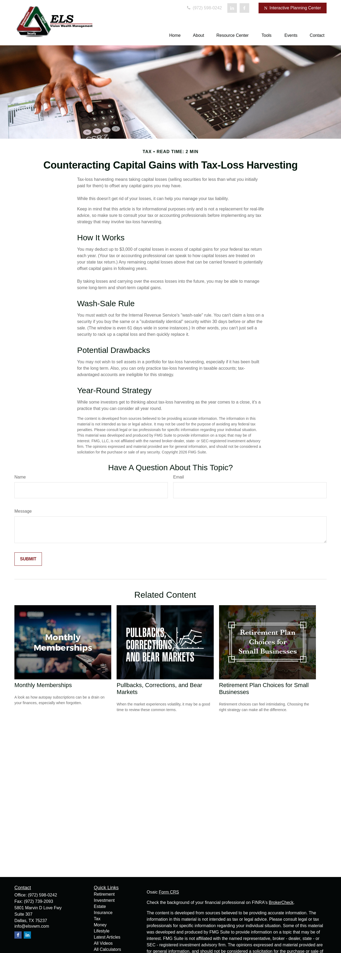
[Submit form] (28, 559)
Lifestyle (102, 931)
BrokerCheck (281, 902)
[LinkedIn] (232, 8)
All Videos (103, 943)
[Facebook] (244, 8)
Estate (100, 906)
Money (100, 925)
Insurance (103, 912)
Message (23, 511)
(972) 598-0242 (204, 8)
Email (178, 477)
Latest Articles (107, 937)
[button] (175, 35)
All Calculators (107, 949)
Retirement (104, 894)
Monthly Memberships (43, 685)
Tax (97, 918)
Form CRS (169, 892)
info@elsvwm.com (31, 926)
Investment (104, 900)
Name (20, 477)
